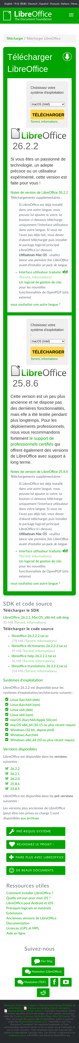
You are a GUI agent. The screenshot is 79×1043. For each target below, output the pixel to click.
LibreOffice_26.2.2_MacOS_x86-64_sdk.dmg (36, 617)
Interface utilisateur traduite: (43, 272)
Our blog (43, 961)
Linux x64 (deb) (21, 710)
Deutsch (32, 4)
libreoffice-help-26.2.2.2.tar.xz (34, 656)
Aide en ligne (15, 933)
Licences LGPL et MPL (22, 928)
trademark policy (17, 1035)
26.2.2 (15, 769)
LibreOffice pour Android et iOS (29, 903)
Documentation (17, 923)
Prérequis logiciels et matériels (28, 908)
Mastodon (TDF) (31, 982)
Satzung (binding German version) (25, 1011)
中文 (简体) (20, 4)
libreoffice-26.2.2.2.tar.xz (30, 636)
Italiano (65, 4)
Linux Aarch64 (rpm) (25, 705)
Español (43, 4)
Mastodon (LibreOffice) (43, 972)
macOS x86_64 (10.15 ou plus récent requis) (42, 725)
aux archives (30, 818)
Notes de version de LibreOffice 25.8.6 (39, 472)
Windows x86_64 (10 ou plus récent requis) (42, 740)
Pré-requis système (30, 831)
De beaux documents (31, 870)
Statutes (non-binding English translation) (49, 1008)
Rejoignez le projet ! (31, 844)
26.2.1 (15, 774)
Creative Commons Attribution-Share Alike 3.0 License (42, 1016)
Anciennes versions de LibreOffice (31, 918)
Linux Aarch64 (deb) (25, 700)
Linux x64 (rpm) (21, 715)
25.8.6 (15, 784)
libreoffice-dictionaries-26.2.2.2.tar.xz (39, 646)
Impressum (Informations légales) (20, 1005)
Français (54, 4)
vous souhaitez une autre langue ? (35, 304)
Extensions (14, 913)
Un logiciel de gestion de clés (40, 282)
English (8, 4)
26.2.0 (15, 779)
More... (75, 4)
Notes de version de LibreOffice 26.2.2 (39, 192)
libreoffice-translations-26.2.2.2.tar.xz (39, 666)
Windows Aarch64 (24, 735)
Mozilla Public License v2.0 (33, 1022)
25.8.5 (15, 789)
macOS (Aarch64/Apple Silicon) (33, 720)
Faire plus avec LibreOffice (36, 857)
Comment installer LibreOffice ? (29, 893)
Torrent (35, 121)
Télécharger (14, 38)
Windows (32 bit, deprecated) (32, 730)
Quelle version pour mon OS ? (28, 898)
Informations (49, 121)
